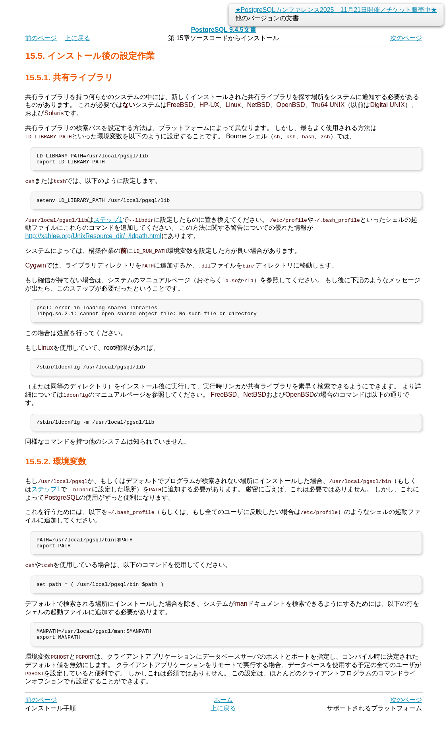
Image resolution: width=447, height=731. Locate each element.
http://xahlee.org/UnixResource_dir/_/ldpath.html (93, 240)
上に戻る (77, 38)
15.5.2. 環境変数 (55, 470)
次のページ (406, 38)
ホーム (223, 715)
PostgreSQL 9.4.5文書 (223, 29)
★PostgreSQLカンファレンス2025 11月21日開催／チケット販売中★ (336, 9)
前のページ (41, 38)
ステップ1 (107, 223)
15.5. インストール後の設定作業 (90, 56)
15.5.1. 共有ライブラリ (69, 77)
